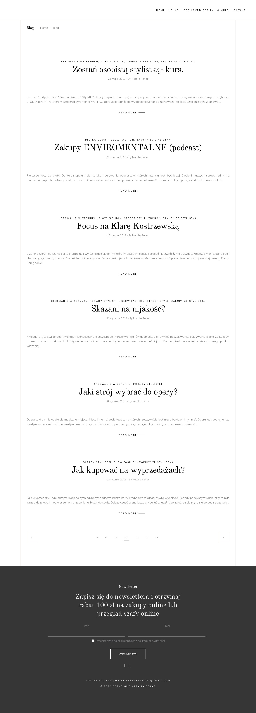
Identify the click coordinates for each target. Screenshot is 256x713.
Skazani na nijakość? (128, 309)
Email (166, 626)
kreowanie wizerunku (79, 61)
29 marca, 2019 (117, 157)
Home (44, 28)
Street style (135, 218)
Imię (86, 626)
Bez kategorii (97, 140)
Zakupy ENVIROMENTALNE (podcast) (128, 148)
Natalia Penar (140, 78)
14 (157, 537)
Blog (56, 28)
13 (147, 537)
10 (115, 537)
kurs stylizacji (114, 61)
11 (126, 537)
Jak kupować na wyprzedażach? (128, 470)
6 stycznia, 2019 (117, 401)
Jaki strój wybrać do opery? (128, 392)
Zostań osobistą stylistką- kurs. (128, 69)
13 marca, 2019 (117, 235)
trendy (154, 218)
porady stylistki (143, 61)
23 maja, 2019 (117, 78)
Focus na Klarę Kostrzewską (128, 226)
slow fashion (122, 140)
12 (137, 537)
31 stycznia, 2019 (117, 318)
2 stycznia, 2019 (117, 479)
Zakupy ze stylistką (178, 61)
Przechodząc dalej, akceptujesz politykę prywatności (130, 641)
